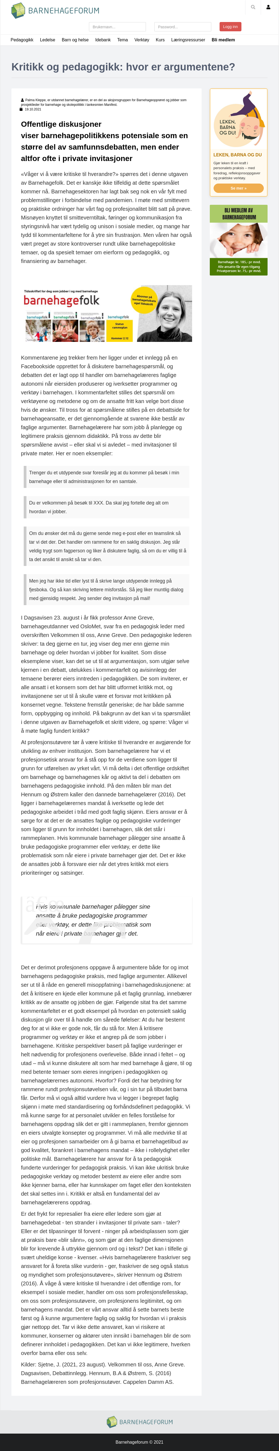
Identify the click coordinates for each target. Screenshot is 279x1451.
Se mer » (239, 188)
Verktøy (141, 40)
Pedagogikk (22, 40)
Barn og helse (75, 40)
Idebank (103, 40)
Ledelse (47, 40)
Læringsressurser (188, 40)
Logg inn (230, 26)
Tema (122, 40)
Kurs (160, 40)
